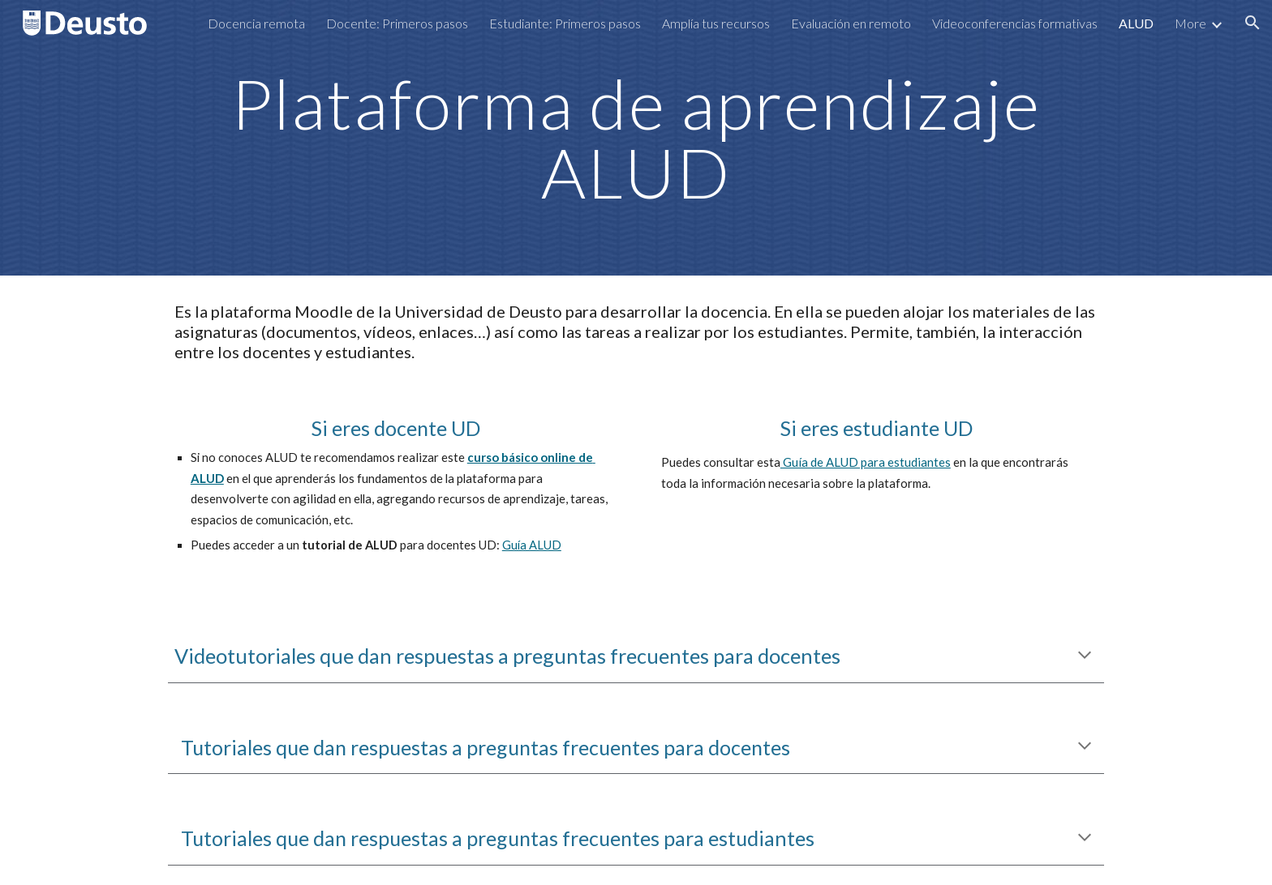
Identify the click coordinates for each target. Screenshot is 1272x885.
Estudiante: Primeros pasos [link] (565, 23)
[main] (636, 138)
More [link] (1190, 23)
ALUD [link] (1136, 23)
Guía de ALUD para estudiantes (865, 462)
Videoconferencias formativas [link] (1015, 23)
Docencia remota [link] (256, 23)
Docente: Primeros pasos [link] (397, 23)
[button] (1252, 22)
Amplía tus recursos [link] (716, 23)
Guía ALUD (531, 545)
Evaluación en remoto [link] (851, 23)
